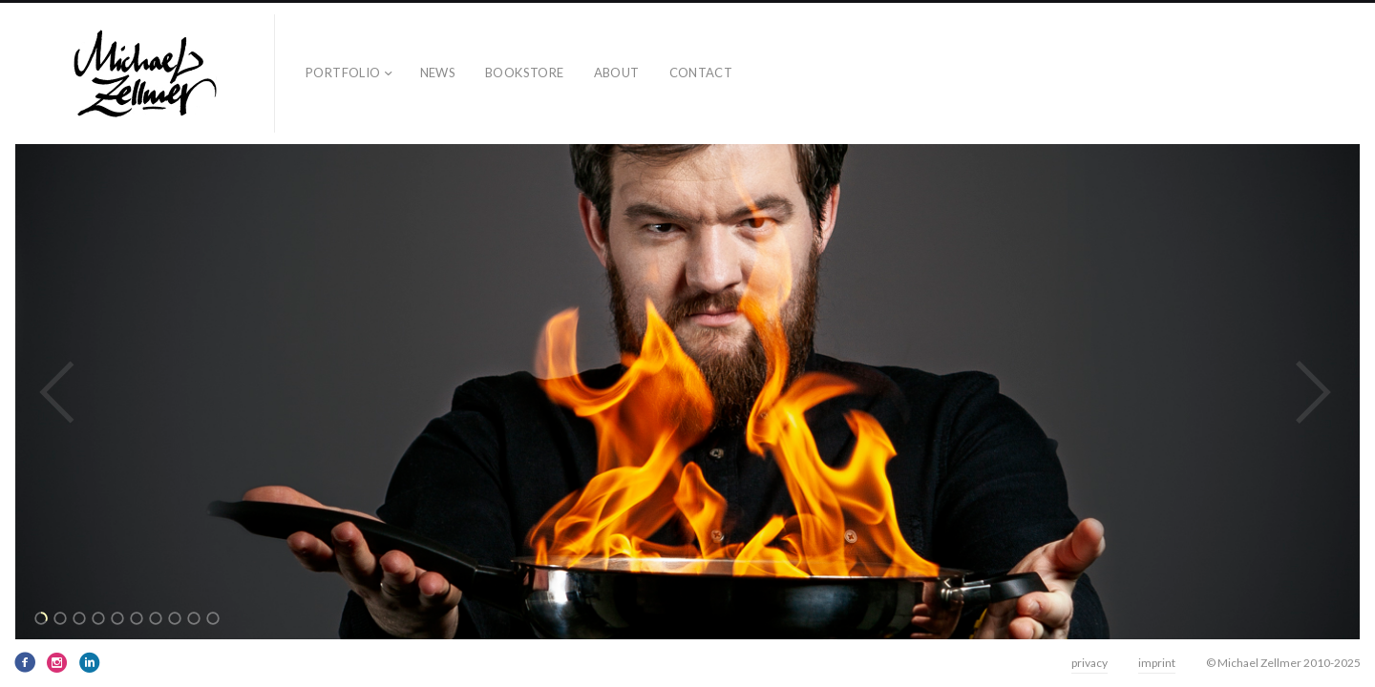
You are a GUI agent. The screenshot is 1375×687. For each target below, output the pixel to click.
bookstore (524, 72)
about (617, 72)
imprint (1156, 663)
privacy (1089, 663)
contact (701, 72)
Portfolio (343, 72)
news (438, 72)
